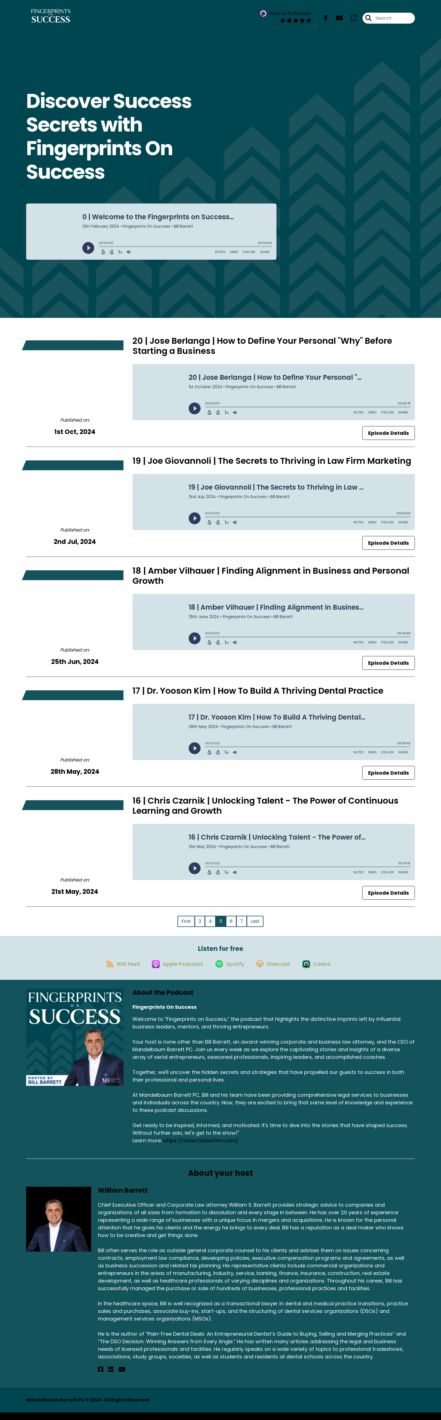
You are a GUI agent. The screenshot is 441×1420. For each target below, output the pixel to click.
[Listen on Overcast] (276, 971)
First (186, 924)
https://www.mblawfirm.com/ (200, 1148)
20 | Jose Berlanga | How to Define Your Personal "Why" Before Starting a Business (262, 349)
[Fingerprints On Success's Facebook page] (326, 19)
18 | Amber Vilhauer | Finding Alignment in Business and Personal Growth (270, 579)
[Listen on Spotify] (229, 971)
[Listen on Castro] (322, 971)
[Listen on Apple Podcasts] (174, 971)
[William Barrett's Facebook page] (100, 1377)
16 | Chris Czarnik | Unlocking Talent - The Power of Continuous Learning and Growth (265, 809)
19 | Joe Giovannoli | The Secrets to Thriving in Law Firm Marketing (271, 464)
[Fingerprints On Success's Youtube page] (336, 19)
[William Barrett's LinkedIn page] (107, 1377)
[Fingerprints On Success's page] (350, 19)
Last (255, 924)
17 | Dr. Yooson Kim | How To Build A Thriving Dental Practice (257, 694)
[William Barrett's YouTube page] (114, 1377)
